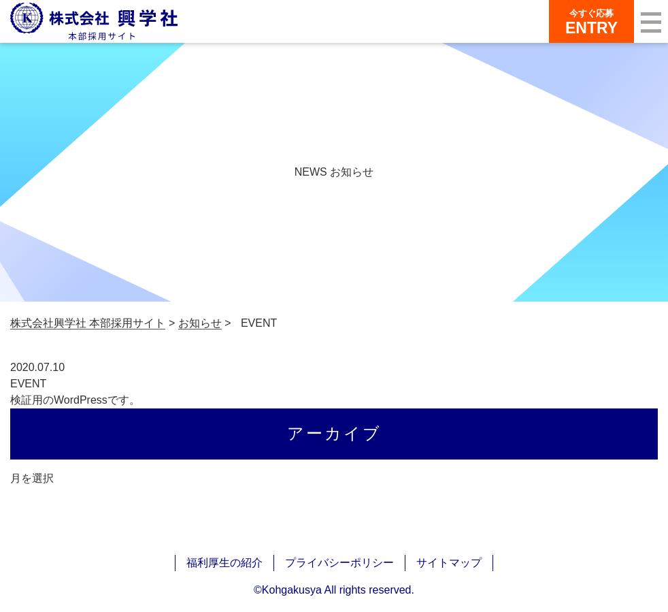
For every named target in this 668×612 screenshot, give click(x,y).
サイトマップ (449, 562)
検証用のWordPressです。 (75, 400)
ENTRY (591, 22)
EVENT (28, 383)
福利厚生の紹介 (224, 562)
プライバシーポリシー (339, 562)
